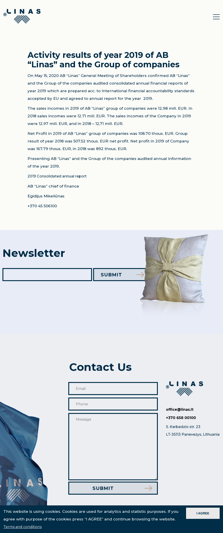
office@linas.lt (179, 409)
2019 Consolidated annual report (57, 176)
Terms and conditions (22, 527)
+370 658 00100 (181, 418)
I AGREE (202, 513)
